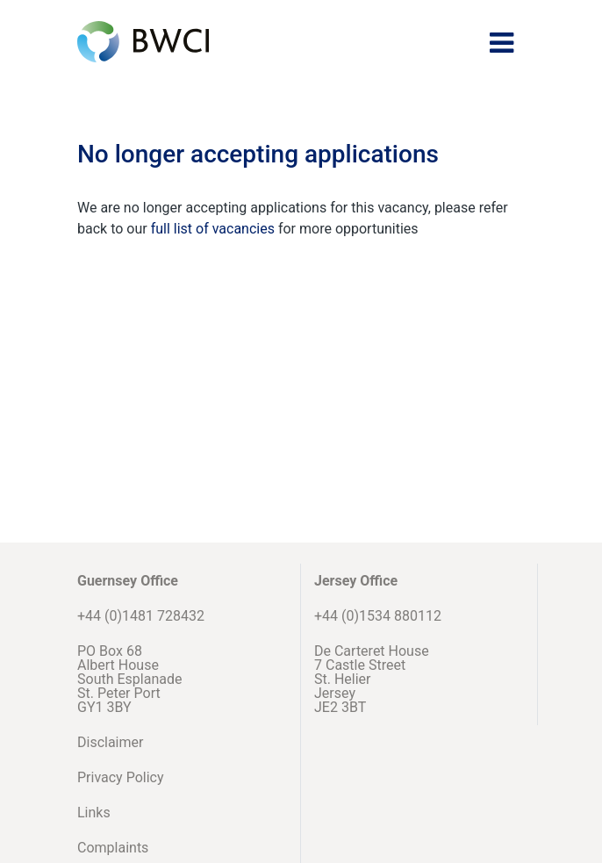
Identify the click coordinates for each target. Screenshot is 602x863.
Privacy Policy (120, 777)
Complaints (112, 847)
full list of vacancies (214, 228)
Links (94, 812)
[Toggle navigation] (501, 43)
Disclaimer (110, 742)
